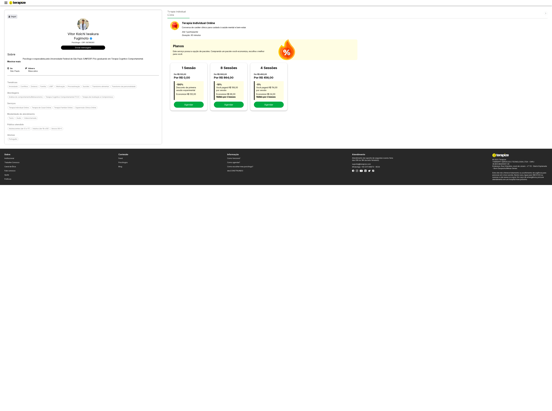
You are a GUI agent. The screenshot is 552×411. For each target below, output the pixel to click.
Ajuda (6, 175)
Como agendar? (233, 162)
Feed (120, 158)
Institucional (9, 158)
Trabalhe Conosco (11, 162)
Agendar (188, 104)
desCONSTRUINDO (235, 171)
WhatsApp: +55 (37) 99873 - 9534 (366, 167)
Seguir (12, 16)
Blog (120, 167)
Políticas (7, 179)
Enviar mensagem (83, 47)
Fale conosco (9, 171)
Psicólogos (123, 162)
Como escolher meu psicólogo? (240, 167)
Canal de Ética (10, 167)
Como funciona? (233, 158)
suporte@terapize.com (361, 164)
